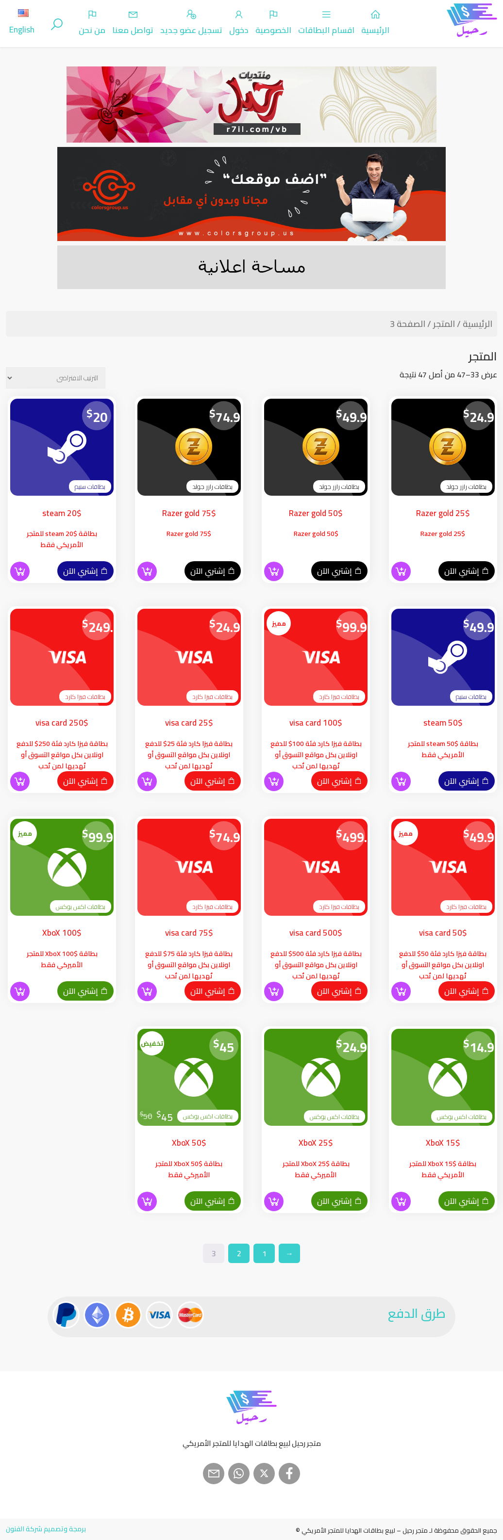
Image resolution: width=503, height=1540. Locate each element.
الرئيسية (477, 324)
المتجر (444, 324)
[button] (401, 571)
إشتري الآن (466, 571)
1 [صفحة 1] (264, 1253)
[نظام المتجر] (55, 378)
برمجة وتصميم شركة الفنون (46, 1529)
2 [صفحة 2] (239, 1253)
